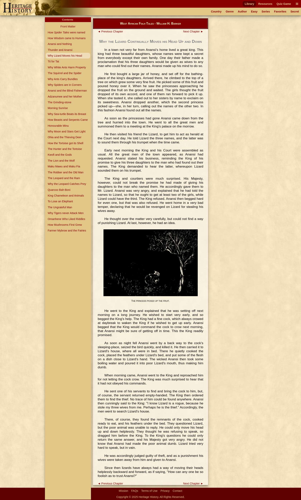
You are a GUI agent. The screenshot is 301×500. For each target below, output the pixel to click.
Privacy (165, 490)
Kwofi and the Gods (60, 154)
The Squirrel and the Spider (64, 73)
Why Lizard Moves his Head (65, 55)
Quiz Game (283, 3)
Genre (230, 11)
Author (242, 11)
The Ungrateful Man (60, 207)
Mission (123, 490)
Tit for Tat (53, 61)
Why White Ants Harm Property (67, 67)
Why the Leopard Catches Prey (67, 183)
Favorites (280, 11)
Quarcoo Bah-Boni (59, 189)
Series (266, 11)
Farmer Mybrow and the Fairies (67, 230)
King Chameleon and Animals (66, 195)
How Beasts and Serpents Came (68, 119)
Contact (177, 490)
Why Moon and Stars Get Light (66, 131)
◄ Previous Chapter (110, 31)
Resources (265, 3)
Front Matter (67, 26)
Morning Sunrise (58, 108)
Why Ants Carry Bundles (63, 79)
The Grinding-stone (59, 102)
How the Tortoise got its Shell (65, 143)
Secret (294, 11)
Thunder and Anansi (60, 49)
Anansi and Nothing (60, 43)
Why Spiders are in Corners (65, 84)
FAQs (134, 490)
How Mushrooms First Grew (65, 224)
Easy (254, 11)
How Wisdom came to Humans (67, 38)
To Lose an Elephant (60, 201)
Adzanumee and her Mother (65, 96)
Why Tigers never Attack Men (66, 213)
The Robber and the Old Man (65, 172)
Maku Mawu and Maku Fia (64, 166)
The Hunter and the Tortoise (65, 148)
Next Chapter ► (193, 31)
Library (249, 3)
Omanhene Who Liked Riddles (66, 219)
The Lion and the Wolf (61, 160)
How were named (66, 32)
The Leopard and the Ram (64, 178)
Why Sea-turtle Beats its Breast (67, 114)
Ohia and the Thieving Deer (64, 137)
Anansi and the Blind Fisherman (67, 90)
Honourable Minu (58, 125)
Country (216, 11)
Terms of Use (149, 490)
